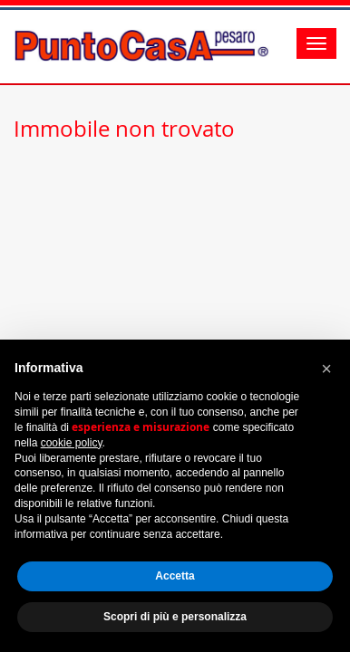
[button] (326, 368)
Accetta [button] (174, 576)
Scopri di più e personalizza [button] (175, 616)
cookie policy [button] (71, 442)
